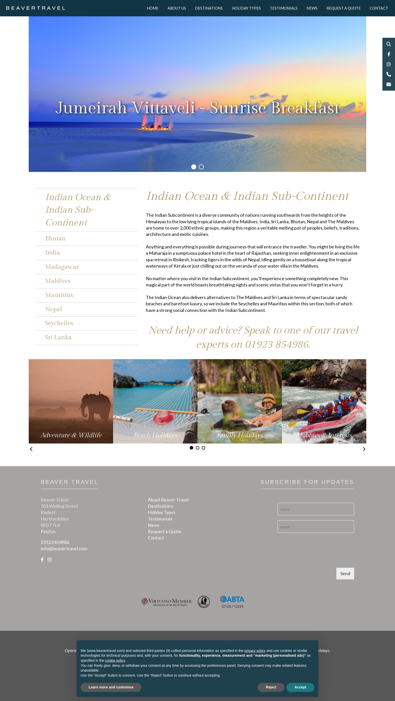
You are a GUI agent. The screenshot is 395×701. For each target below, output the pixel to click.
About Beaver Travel (168, 499)
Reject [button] (271, 687)
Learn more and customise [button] (111, 687)
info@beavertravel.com (64, 548)
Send (345, 573)
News (312, 8)
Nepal (53, 309)
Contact (379, 8)
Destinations (209, 8)
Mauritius (59, 295)
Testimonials (284, 8)
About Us (177, 8)
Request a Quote (343, 8)
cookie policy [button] (115, 660)
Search (388, 44)
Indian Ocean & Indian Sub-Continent (77, 210)
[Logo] (35, 7)
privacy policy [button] (255, 651)
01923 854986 (276, 344)
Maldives (58, 281)
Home (152, 8)
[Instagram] (50, 559)
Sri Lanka (58, 337)
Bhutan (55, 238)
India (52, 252)
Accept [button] (300, 687)
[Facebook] (42, 559)
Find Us (48, 531)
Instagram (388, 64)
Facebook (388, 54)
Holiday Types (246, 8)
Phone (388, 74)
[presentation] (316, 559)
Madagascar (62, 267)
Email (388, 84)
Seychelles (59, 323)
